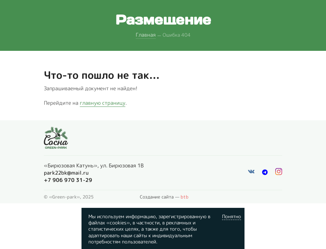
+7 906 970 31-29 (68, 180)
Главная (146, 34)
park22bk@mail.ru (66, 172)
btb (185, 197)
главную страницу (102, 103)
